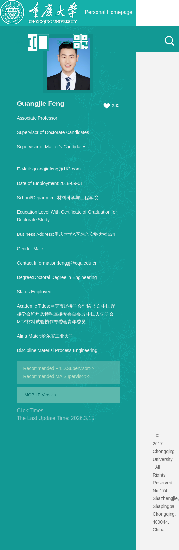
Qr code (64, 42)
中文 (19, 42)
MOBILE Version (40, 394)
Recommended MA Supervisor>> (57, 376)
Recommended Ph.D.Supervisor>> (58, 368)
